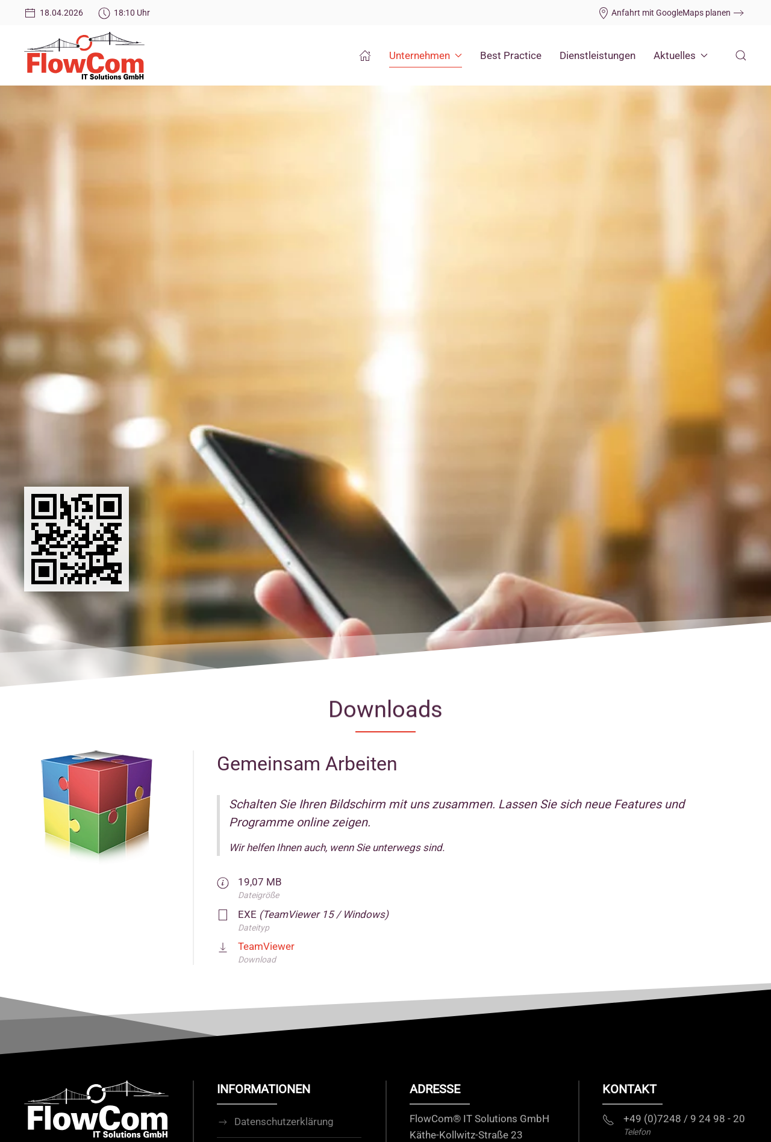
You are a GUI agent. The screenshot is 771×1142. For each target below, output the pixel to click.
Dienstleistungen (597, 55)
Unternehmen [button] (425, 55)
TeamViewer (266, 946)
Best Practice (511, 55)
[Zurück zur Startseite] (84, 55)
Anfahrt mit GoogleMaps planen (664, 12)
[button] (741, 55)
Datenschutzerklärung (275, 1128)
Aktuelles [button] (681, 55)
